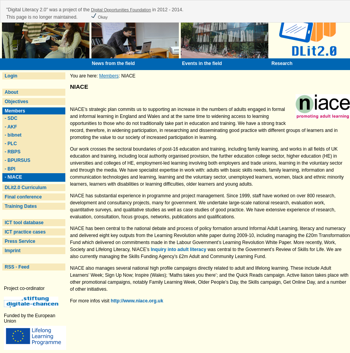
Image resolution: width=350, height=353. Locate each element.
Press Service (20, 241)
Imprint (13, 250)
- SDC (11, 118)
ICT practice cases (25, 232)
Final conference (23, 197)
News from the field (113, 63)
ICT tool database (24, 222)
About (11, 92)
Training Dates (21, 206)
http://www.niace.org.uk (137, 301)
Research (281, 63)
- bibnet (13, 135)
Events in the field (202, 63)
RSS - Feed (17, 267)
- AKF (11, 127)
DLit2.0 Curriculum (25, 187)
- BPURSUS (17, 160)
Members (15, 111)
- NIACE (13, 177)
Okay (99, 17)
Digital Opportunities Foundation (121, 9)
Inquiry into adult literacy (178, 249)
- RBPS (13, 152)
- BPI (10, 169)
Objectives (16, 101)
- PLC (11, 143)
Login (11, 76)
